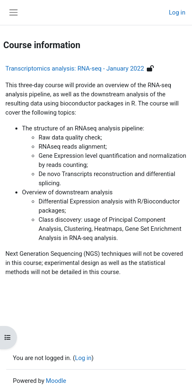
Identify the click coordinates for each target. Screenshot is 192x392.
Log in (177, 12)
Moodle (56, 381)
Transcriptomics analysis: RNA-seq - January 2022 (74, 68)
